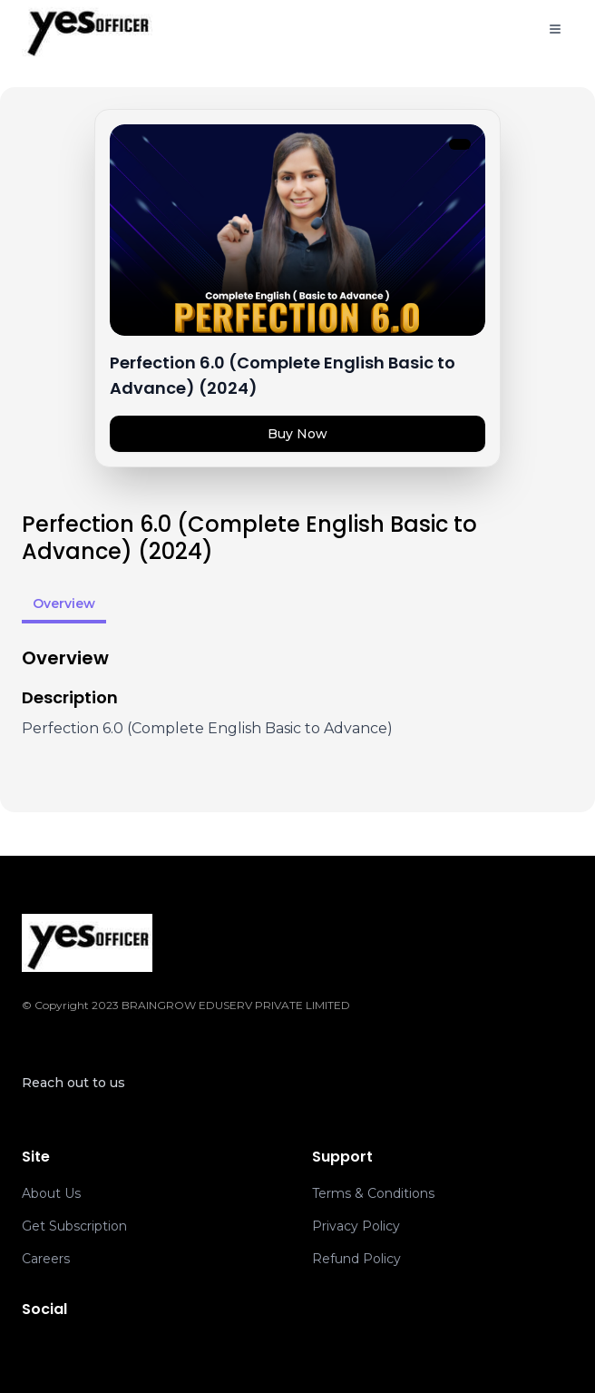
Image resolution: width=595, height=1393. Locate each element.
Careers (46, 1259)
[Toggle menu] (555, 29)
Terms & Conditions (373, 1193)
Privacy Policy (356, 1226)
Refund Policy (356, 1259)
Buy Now (297, 434)
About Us (51, 1193)
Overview (64, 603)
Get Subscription (74, 1226)
